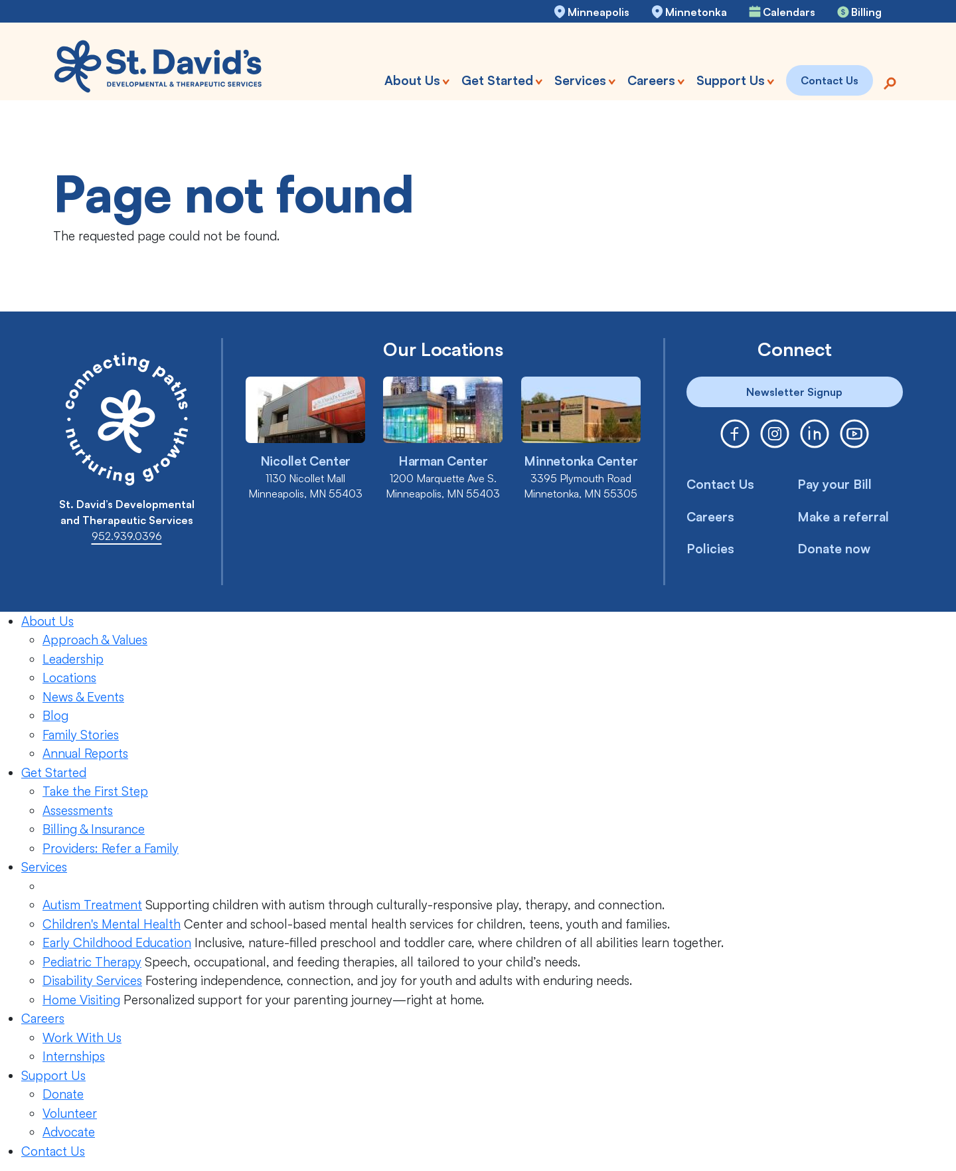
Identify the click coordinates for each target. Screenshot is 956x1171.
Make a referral (843, 517)
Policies (710, 549)
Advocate (68, 1132)
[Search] (889, 82)
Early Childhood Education (116, 942)
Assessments (77, 810)
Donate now (833, 549)
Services (44, 867)
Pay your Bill (834, 484)
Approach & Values (94, 640)
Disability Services (92, 980)
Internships (73, 1056)
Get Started (53, 772)
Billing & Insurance (93, 829)
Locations (69, 677)
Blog (55, 715)
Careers (710, 517)
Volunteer (69, 1113)
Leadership (73, 659)
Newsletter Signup (794, 392)
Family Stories (80, 735)
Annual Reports (85, 753)
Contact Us (720, 484)
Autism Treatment (92, 905)
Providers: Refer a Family (110, 848)
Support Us (53, 1075)
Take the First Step (95, 791)
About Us (47, 621)
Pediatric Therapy (91, 962)
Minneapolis (598, 12)
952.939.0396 (127, 536)
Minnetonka (696, 12)
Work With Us (81, 1037)
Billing (866, 12)
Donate (63, 1094)
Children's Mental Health (111, 924)
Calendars (789, 12)
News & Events (83, 697)
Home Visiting (81, 1000)
